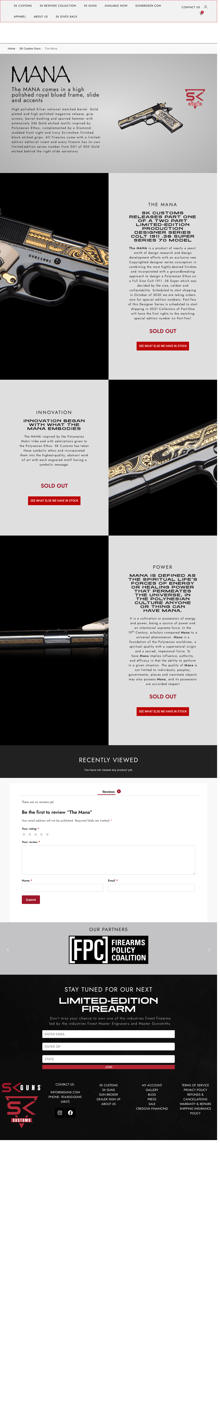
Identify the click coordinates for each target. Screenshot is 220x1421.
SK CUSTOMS (23, 6)
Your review (31, 842)
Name (27, 880)
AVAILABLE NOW (116, 6)
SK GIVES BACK (66, 17)
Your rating (30, 829)
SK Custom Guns (30, 48)
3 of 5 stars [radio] (36, 834)
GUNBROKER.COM (148, 6)
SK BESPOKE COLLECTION (58, 6)
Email (113, 880)
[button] (8, 950)
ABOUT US (41, 17)
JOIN (108, 1067)
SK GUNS (90, 6)
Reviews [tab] (111, 791)
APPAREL (20, 17)
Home (11, 48)
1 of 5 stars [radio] (24, 834)
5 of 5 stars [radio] (47, 834)
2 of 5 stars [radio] (30, 834)
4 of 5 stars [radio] (41, 834)
